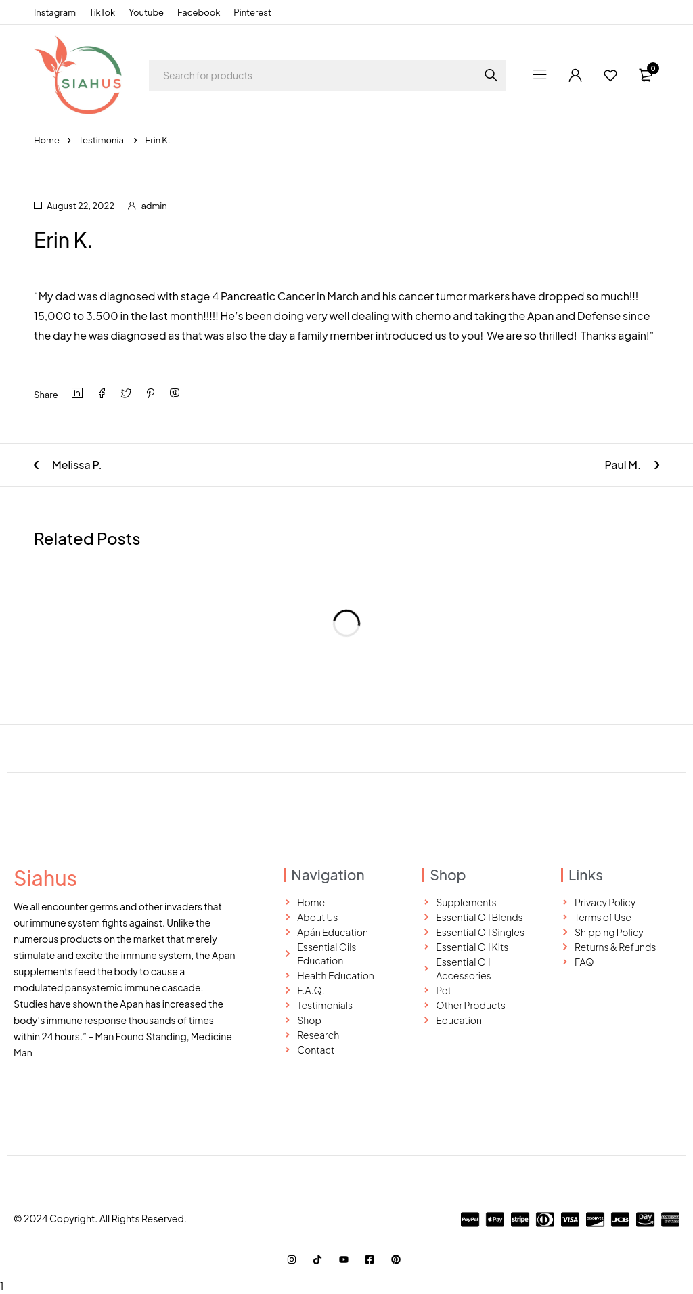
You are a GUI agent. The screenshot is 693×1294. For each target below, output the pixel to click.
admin (153, 205)
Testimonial (102, 140)
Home (47, 140)
